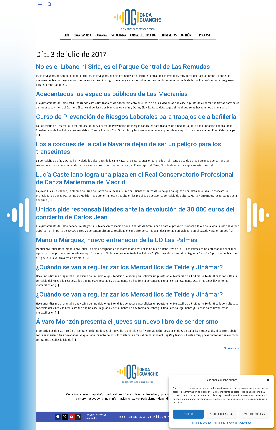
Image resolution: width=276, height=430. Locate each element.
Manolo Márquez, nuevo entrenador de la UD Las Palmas (116, 240)
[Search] (49, 4)
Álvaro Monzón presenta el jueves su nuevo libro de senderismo (127, 321)
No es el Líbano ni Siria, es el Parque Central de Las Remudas (123, 66)
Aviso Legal (245, 422)
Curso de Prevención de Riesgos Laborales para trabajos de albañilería (136, 116)
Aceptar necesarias (221, 414)
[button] (268, 380)
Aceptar (188, 414)
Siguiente (232, 348)
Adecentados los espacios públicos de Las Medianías (112, 94)
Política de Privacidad (225, 422)
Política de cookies (201, 422)
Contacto (132, 417)
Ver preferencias (254, 414)
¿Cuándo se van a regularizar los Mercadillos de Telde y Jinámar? (129, 267)
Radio (122, 417)
